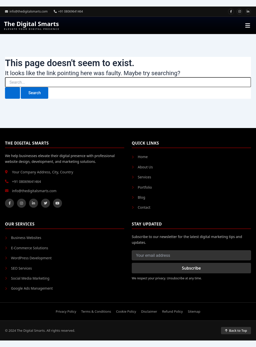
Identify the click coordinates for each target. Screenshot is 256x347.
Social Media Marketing (27, 278)
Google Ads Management (29, 288)
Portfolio (142, 187)
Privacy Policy (66, 311)
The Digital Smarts (32, 25)
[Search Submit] (12, 93)
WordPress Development (28, 258)
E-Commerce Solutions (26, 248)
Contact (141, 207)
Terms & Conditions (96, 311)
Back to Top (236, 330)
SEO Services (18, 268)
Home (140, 156)
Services (141, 177)
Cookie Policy (126, 311)
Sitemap (194, 311)
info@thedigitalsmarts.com (26, 11)
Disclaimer (149, 311)
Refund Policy (172, 311)
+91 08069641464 (68, 11)
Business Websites (23, 237)
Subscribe (191, 268)
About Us (142, 167)
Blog (138, 197)
